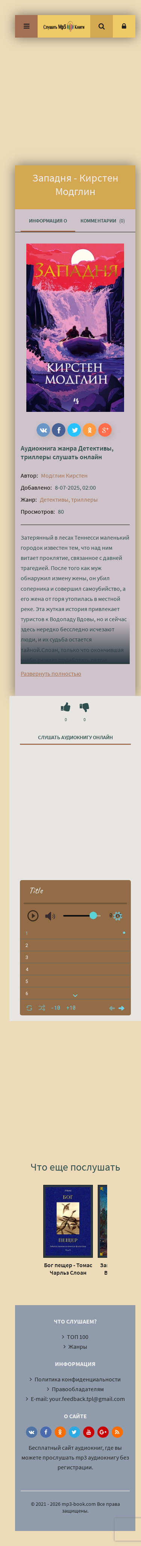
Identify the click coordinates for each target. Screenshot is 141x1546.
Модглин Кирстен (64, 475)
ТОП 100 (77, 1336)
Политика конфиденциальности (78, 1379)
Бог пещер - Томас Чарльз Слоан (68, 1268)
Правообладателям (78, 1389)
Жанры (77, 1346)
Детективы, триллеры (69, 499)
